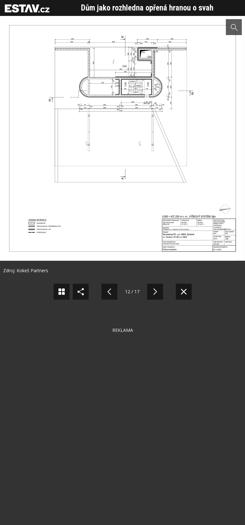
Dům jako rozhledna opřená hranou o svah (147, 7)
